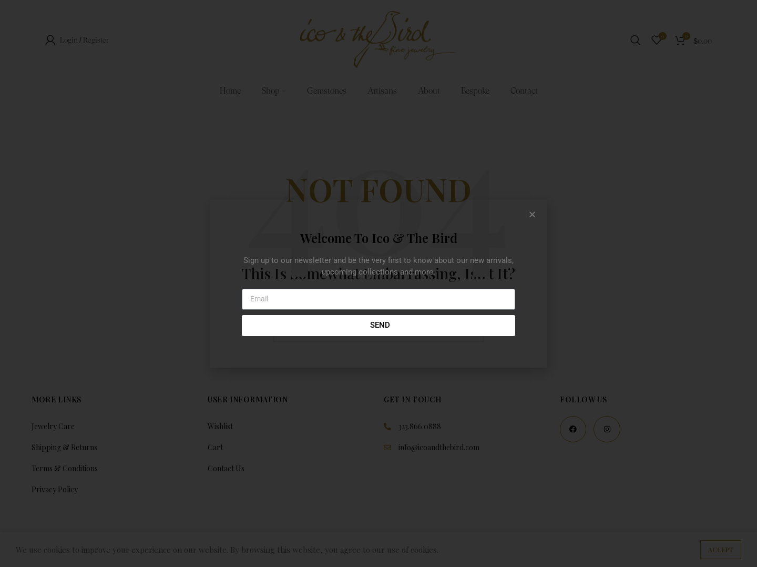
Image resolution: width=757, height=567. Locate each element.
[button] (532, 214)
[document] (378, 283)
